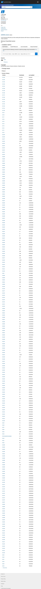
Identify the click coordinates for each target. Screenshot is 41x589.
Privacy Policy (3, 578)
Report (2, 30)
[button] (1, 44)
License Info (3, 28)
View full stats (3, 20)
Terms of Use (3, 576)
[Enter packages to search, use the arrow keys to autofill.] (16, 7)
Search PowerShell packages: (8, 5)
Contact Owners (4, 29)
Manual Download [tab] (33, 46)
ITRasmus (6, 62)
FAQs (2, 586)
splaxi (5, 59)
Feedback (2, 583)
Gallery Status (3, 581)
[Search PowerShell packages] (31, 7)
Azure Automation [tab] (24, 46)
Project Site (3, 27)
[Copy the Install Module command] (36, 54)
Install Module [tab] (5, 46)
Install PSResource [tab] (14, 46)
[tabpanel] (20, 52)
